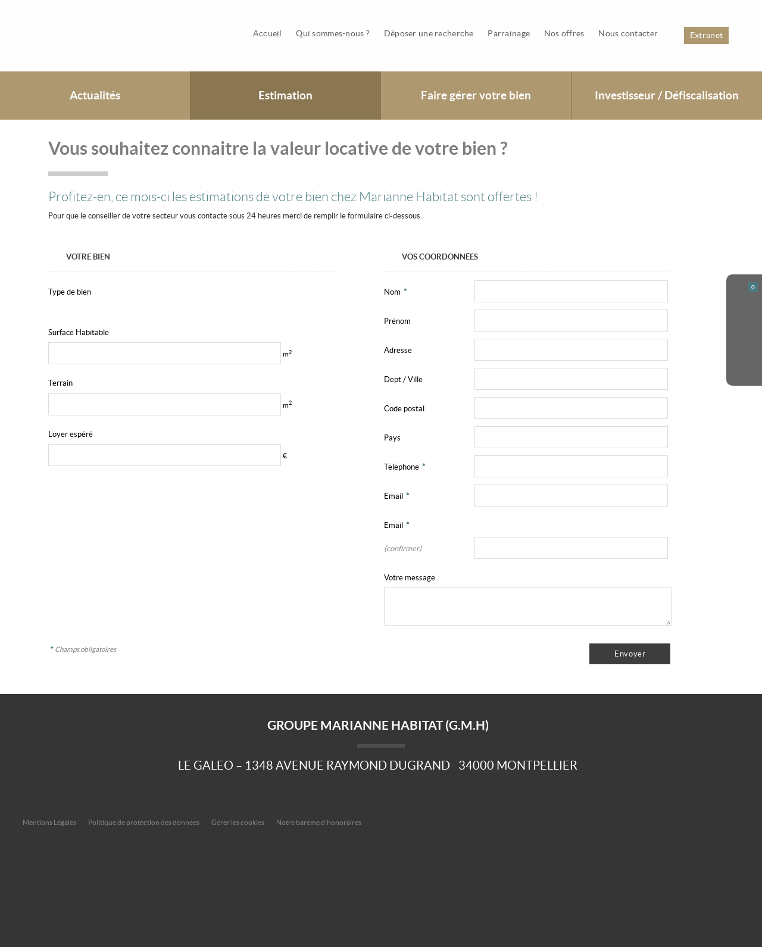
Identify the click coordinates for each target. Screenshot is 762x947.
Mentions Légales (49, 822)
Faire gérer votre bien (476, 95)
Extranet (706, 35)
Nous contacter (628, 33)
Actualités (95, 95)
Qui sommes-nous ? (335, 33)
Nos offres (565, 33)
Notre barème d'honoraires (319, 822)
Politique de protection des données (143, 822)
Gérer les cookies (237, 822)
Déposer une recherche (431, 33)
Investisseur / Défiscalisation (667, 95)
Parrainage (510, 33)
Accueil (270, 33)
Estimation (285, 95)
